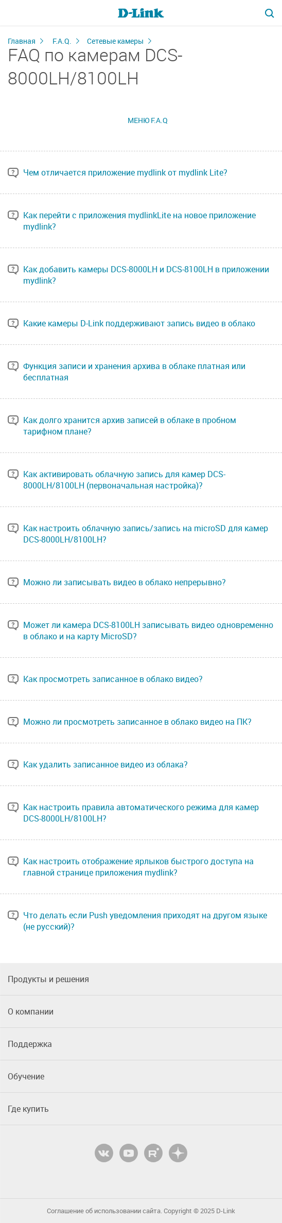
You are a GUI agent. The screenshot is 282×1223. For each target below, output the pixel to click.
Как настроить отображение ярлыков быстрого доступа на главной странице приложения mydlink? (138, 866)
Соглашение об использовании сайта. (104, 1211)
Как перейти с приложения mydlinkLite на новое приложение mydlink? (139, 220)
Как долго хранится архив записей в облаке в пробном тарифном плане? (129, 425)
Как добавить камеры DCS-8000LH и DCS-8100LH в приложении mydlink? (146, 275)
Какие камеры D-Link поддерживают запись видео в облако (139, 323)
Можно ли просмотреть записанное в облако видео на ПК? (137, 721)
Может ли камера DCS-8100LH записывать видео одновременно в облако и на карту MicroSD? (148, 630)
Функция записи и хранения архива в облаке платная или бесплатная (134, 371)
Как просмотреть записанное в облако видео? (113, 679)
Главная (22, 41)
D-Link (225, 1211)
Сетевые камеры (115, 41)
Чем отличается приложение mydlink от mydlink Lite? (125, 172)
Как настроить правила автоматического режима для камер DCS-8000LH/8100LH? (141, 812)
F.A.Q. (62, 41)
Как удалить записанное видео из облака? (105, 764)
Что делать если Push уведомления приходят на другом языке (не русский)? (145, 921)
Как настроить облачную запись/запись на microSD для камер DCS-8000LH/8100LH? (145, 533)
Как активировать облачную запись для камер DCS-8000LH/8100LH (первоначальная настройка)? (124, 479)
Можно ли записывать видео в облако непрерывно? (124, 582)
